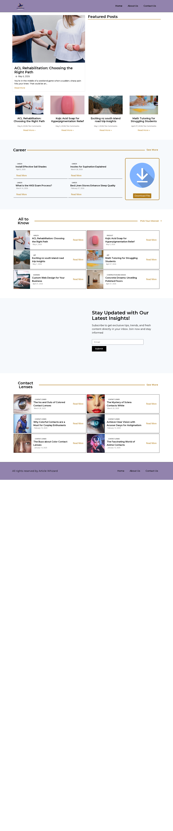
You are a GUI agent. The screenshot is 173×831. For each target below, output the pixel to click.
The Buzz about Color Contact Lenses (50, 444)
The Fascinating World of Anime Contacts (121, 444)
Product (110, 236)
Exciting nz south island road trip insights (106, 120)
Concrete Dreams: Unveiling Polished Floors (121, 280)
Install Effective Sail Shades (31, 167)
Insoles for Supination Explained (88, 167)
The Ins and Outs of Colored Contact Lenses (49, 404)
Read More (19, 88)
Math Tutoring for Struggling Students (144, 120)
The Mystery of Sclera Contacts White (119, 404)
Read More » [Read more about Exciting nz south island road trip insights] (106, 130)
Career (19, 164)
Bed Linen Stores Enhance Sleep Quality (92, 185)
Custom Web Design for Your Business (48, 280)
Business (36, 275)
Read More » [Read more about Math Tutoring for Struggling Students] (144, 130)
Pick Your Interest (152, 221)
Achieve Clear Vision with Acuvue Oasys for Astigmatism (124, 424)
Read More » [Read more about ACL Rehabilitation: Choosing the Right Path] (29, 130)
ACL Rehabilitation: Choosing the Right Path (29, 120)
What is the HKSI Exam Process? (34, 185)
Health (36, 236)
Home (118, 6)
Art (34, 255)
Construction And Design (116, 275)
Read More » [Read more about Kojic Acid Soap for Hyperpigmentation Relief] (67, 130)
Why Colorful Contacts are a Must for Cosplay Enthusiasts (49, 424)
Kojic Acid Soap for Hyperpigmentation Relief (67, 120)
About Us (133, 6)
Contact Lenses (40, 400)
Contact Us (150, 6)
